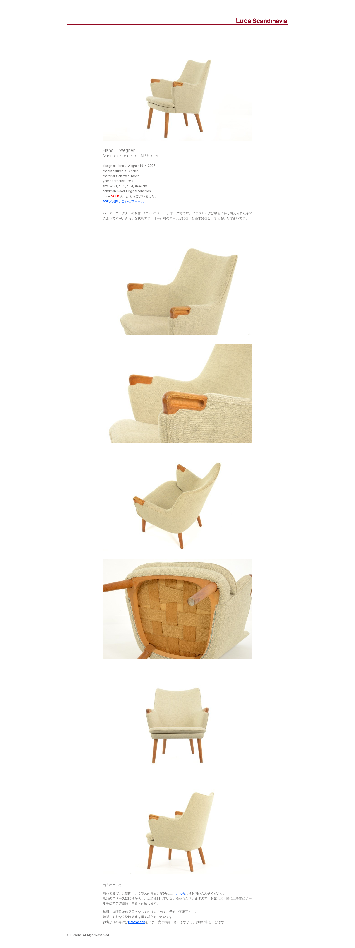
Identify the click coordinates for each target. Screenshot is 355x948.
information (136, 922)
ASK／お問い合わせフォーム (123, 201)
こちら (180, 893)
